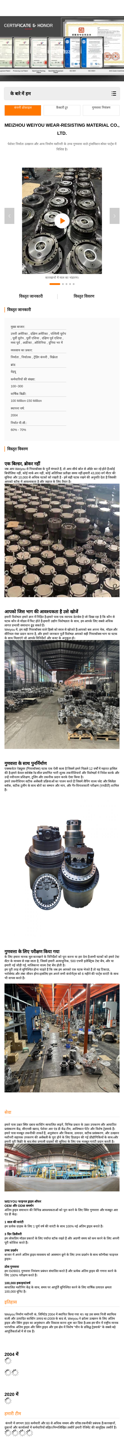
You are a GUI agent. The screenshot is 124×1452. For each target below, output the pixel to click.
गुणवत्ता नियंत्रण (101, 107)
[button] (54, 284)
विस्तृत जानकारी (31, 296)
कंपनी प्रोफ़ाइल (23, 107)
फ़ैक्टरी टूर (62, 107)
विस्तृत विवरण (84, 296)
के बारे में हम (20, 93)
